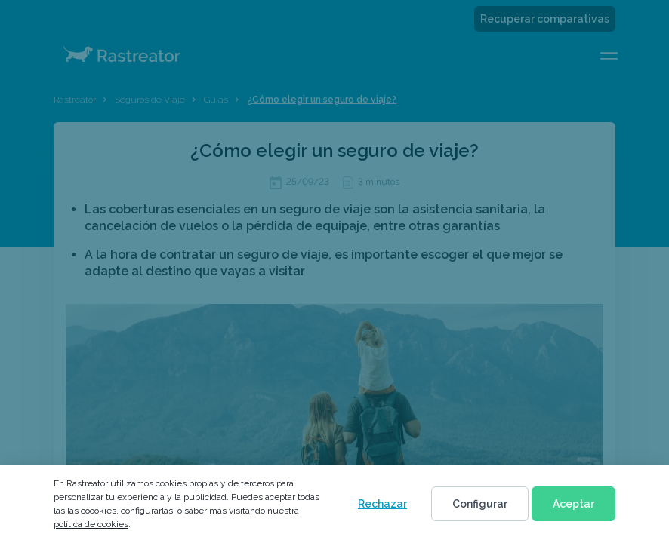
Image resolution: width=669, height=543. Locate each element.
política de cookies (91, 524)
